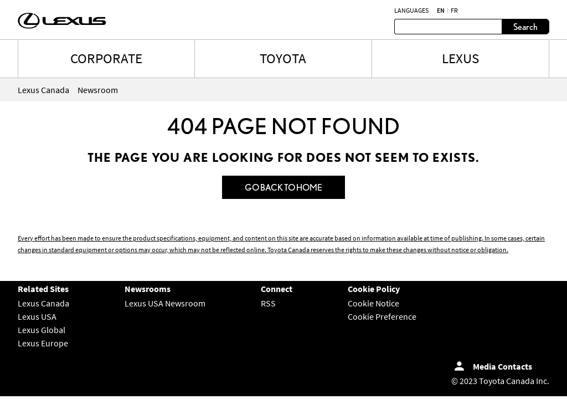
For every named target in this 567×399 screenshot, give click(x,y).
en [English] (441, 10)
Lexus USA (37, 316)
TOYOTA (283, 58)
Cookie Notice (373, 303)
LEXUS (460, 58)
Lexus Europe (43, 343)
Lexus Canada (43, 303)
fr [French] (454, 10)
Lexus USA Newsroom (165, 303)
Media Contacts (502, 366)
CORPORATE (106, 58)
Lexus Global (41, 329)
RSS (268, 303)
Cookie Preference (382, 316)
